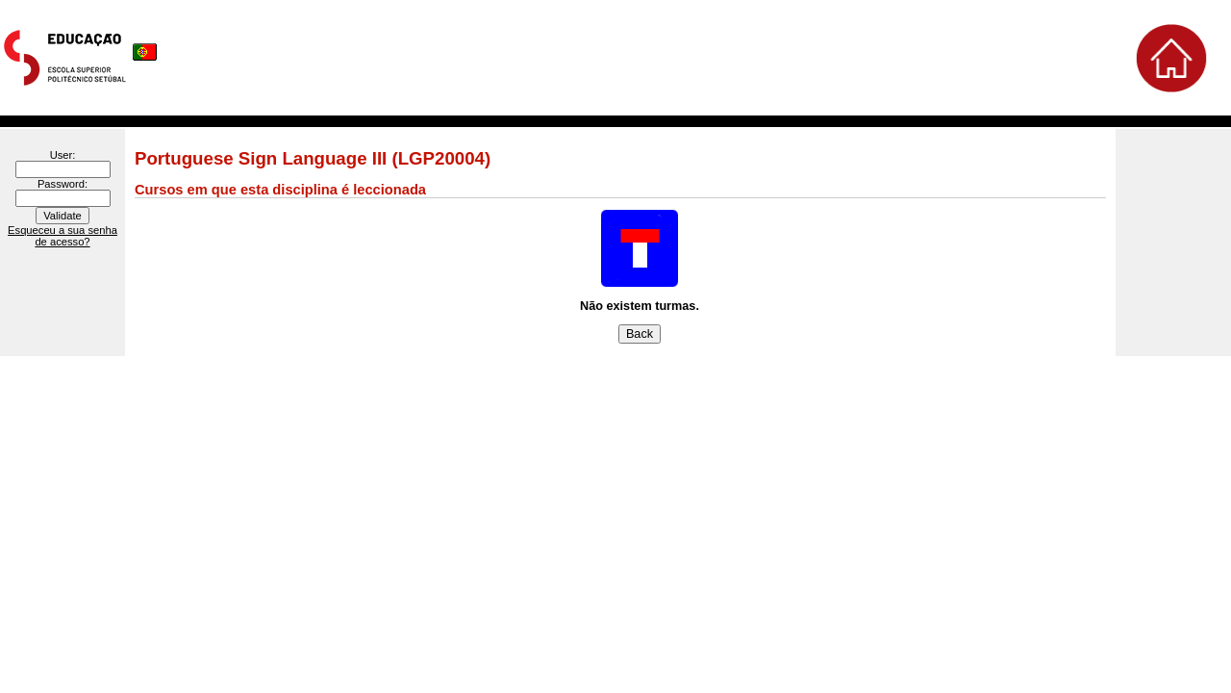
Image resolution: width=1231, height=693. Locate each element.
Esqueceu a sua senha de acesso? (62, 235)
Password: (63, 184)
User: (63, 155)
